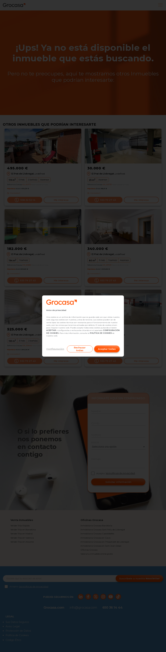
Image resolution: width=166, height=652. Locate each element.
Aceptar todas (107, 349)
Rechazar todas (80, 349)
